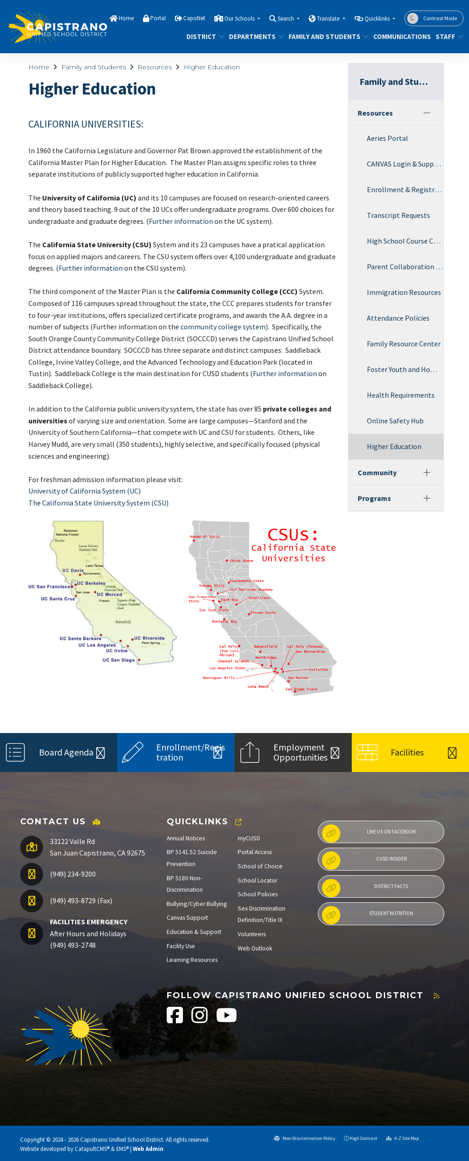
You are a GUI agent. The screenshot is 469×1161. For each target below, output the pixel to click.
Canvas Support (187, 918)
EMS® (122, 1148)
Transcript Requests (398, 215)
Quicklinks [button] (378, 18)
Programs (374, 498)
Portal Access (255, 852)
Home (126, 18)
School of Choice (260, 866)
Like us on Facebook (369, 833)
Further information (181, 221)
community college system (223, 326)
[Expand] (427, 472)
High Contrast (363, 1138)
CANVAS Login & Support (405, 163)
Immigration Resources (404, 292)
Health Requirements (401, 395)
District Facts (365, 888)
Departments (253, 36)
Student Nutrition (367, 915)
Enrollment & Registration (405, 189)
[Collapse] (427, 113)
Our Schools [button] (240, 18)
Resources (154, 67)
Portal (158, 18)
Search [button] (286, 18)
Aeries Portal (387, 138)
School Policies (258, 894)
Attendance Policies (398, 317)
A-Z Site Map (402, 1138)
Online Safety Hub (395, 420)
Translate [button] (329, 18)
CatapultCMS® (92, 1148)
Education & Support (194, 932)
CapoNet (194, 18)
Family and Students (324, 36)
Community (377, 472)
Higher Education (212, 67)
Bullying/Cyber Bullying (197, 904)
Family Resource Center (404, 343)
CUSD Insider (364, 860)
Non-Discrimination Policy (304, 1138)
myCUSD (249, 838)
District (203, 36)
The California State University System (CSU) (98, 502)
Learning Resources (192, 960)
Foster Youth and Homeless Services (405, 369)
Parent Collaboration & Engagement (405, 266)
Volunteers (252, 934)
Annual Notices (186, 838)
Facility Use (181, 946)
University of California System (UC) (84, 490)
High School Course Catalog (405, 240)
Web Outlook (255, 948)
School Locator (257, 880)
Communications (399, 36)
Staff (448, 36)
